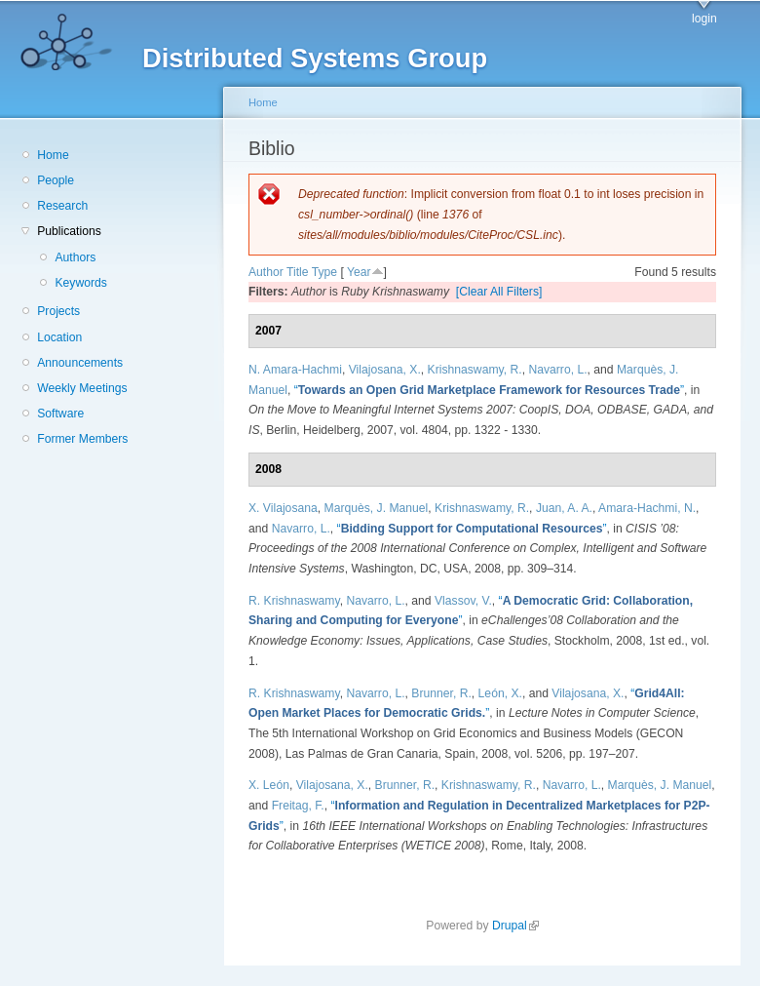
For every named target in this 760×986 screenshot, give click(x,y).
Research (62, 206)
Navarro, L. (557, 369)
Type (324, 272)
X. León (268, 785)
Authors (75, 257)
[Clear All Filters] (499, 291)
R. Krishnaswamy (294, 601)
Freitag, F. (298, 805)
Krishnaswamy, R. (475, 369)
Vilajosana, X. (385, 369)
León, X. (500, 693)
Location (59, 337)
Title (297, 272)
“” (489, 390)
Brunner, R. (441, 693)
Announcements (80, 363)
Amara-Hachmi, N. (647, 508)
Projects (58, 311)
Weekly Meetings (82, 388)
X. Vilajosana (283, 508)
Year (359, 272)
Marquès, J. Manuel (376, 508)
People (55, 180)
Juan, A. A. (564, 508)
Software (60, 413)
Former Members (82, 439)
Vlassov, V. (463, 601)
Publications (69, 231)
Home (52, 155)
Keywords (80, 283)
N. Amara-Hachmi (295, 369)
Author (266, 272)
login (704, 18)
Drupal (515, 925)
